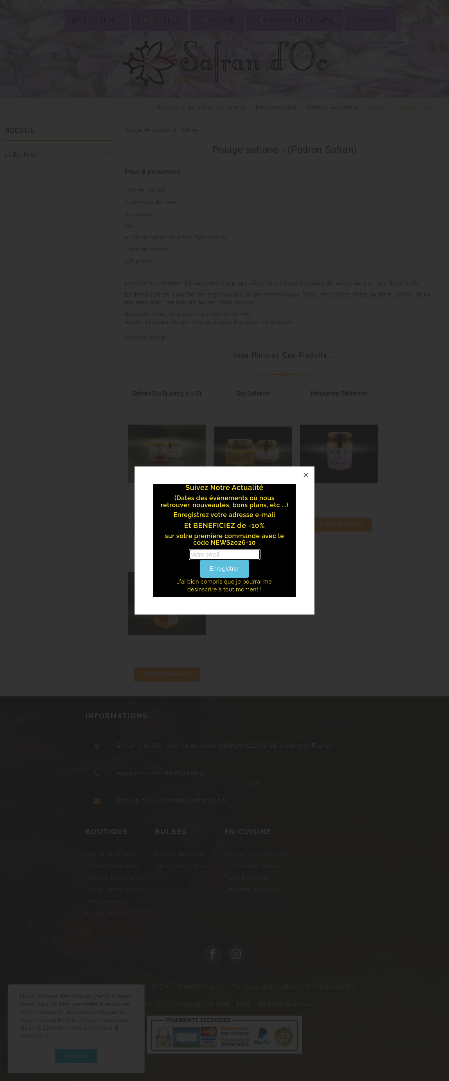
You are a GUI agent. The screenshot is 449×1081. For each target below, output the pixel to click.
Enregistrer (224, 568)
